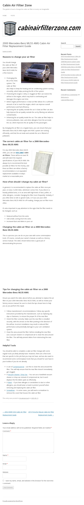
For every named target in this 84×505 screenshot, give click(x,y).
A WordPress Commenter (69, 95)
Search (63, 43)
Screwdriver (11, 390)
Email (5, 464)
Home (4, 16)
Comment (7, 431)
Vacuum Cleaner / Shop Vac (17, 375)
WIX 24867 (20, 153)
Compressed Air (18, 367)
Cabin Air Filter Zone (17, 5)
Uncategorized (24, 398)
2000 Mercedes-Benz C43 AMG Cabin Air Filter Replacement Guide (71, 69)
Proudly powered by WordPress (13, 501)
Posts (13, 16)
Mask (10, 382)
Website (5, 472)
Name (5, 455)
